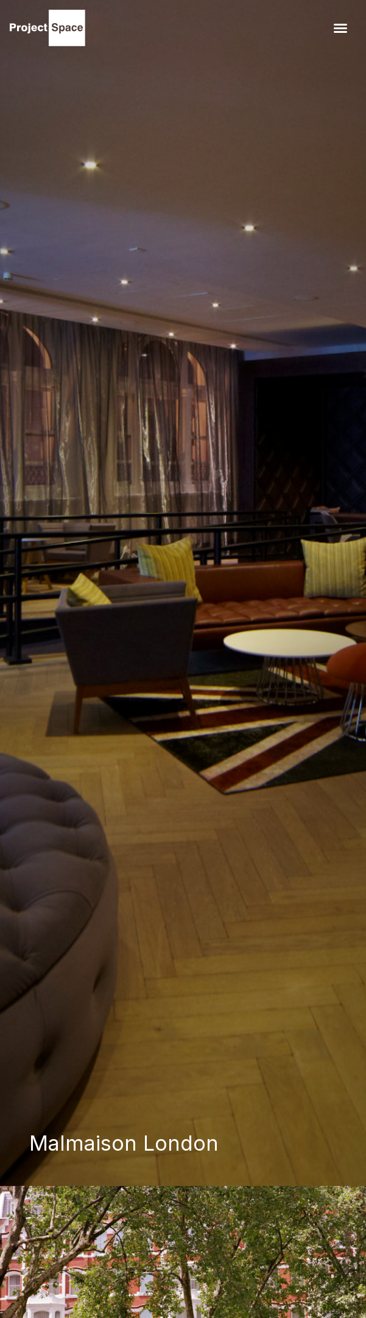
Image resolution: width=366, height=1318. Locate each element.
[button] (340, 28)
